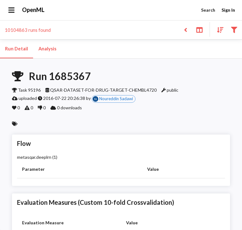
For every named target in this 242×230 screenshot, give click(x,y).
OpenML (33, 10)
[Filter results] (234, 29)
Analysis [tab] (47, 48)
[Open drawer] (11, 10)
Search (208, 10)
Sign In (228, 10)
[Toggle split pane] (199, 29)
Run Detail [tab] (16, 48)
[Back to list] (185, 29)
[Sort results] (218, 29)
